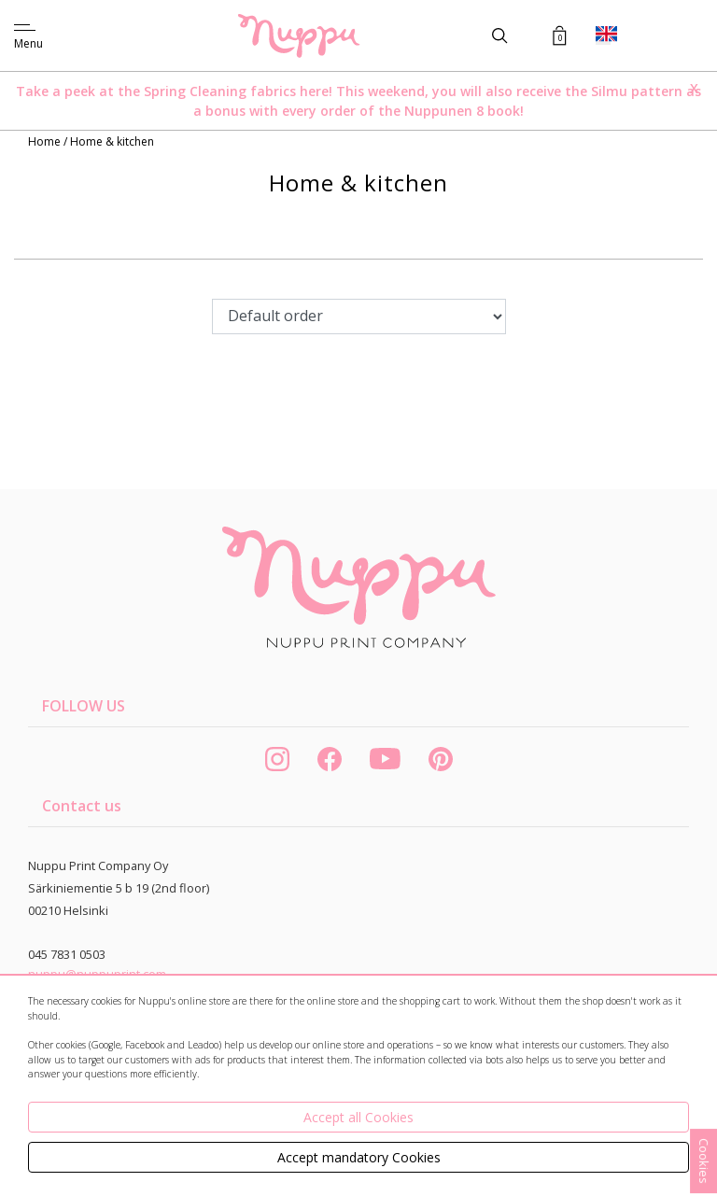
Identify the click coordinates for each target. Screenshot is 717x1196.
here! (316, 91)
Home (45, 141)
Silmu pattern (636, 91)
